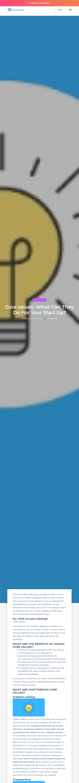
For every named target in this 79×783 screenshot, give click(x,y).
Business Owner (39, 299)
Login (59, 10)
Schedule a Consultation (39, 3)
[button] (70, 10)
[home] (28, 9)
